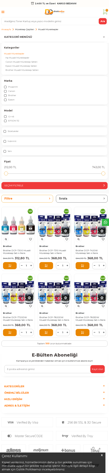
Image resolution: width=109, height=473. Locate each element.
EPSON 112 (11, 120)
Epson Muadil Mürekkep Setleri (21, 66)
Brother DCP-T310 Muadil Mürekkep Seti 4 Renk (52, 252)
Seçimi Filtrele (54, 185)
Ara (102, 21)
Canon (9, 91)
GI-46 (9, 116)
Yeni (8, 151)
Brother (10, 95)
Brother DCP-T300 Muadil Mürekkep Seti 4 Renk (17, 252)
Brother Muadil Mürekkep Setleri (22, 70)
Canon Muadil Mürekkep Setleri (21, 61)
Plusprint (11, 86)
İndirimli (10, 141)
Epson (9, 99)
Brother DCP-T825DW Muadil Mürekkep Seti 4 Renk (90, 318)
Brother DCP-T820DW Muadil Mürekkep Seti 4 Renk (54, 318)
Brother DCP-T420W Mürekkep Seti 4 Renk (87, 252)
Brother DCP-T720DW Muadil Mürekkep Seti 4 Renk (18, 318)
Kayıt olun (97, 369)
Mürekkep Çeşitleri (24, 29)
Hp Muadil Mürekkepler (17, 57)
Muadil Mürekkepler (14, 53)
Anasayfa (6, 29)
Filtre (27, 198)
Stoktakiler (11, 131)
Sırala (82, 198)
